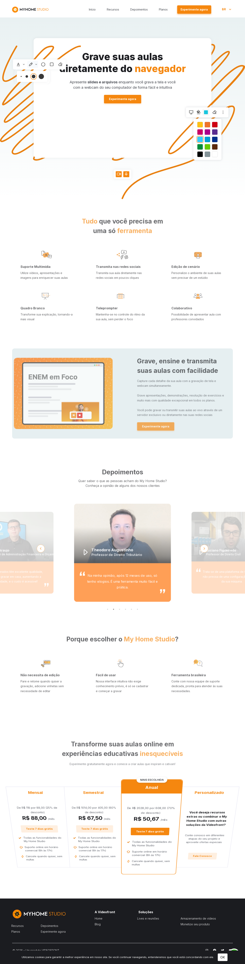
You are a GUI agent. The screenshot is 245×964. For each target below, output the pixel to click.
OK (222, 957)
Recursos (113, 9)
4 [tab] (125, 622)
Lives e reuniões (148, 918)
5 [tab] (131, 622)
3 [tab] (120, 622)
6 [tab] (137, 622)
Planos (163, 9)
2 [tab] (114, 622)
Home (98, 918)
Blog (98, 924)
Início (92, 9)
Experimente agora (122, 99)
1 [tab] (108, 622)
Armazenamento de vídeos (198, 918)
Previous (41, 562)
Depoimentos (139, 9)
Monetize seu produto (195, 924)
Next (204, 562)
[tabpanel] (122, 565)
